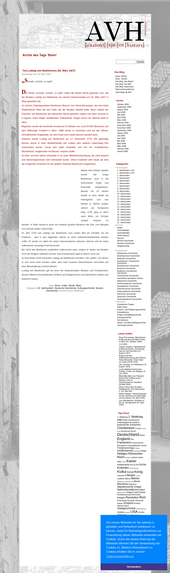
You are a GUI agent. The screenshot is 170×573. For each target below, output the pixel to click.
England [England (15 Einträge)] (123, 439)
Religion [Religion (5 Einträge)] (121, 497)
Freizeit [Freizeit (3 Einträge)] (143, 446)
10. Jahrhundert (124, 194)
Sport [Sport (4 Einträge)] (126, 505)
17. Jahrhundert (124, 212)
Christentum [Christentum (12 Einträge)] (126, 428)
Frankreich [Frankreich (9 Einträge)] (124, 442)
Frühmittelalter (123, 230)
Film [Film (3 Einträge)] (132, 439)
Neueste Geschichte (125, 243)
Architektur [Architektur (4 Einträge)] (134, 422)
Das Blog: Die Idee (123, 84)
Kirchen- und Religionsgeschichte (131, 309)
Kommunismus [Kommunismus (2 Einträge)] (134, 468)
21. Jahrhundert (124, 222)
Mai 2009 (121, 115)
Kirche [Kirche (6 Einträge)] (142, 464)
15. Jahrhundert (124, 207)
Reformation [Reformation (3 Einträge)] (135, 495)
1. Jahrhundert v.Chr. (126, 173)
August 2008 (122, 133)
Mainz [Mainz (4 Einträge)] (127, 478)
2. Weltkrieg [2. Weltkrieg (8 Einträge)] (135, 416)
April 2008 (121, 143)
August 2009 (122, 110)
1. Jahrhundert (123, 175)
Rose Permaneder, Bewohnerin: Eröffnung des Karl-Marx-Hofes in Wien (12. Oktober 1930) (132, 339)
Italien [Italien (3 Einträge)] (119, 462)
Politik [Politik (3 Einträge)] (135, 492)
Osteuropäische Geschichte (129, 291)
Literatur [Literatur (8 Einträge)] (130, 475)
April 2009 (121, 117)
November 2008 (124, 128)
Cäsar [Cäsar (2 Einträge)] (144, 428)
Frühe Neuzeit (123, 235)
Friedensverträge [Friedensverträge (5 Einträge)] (125, 448)
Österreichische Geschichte (129, 289)
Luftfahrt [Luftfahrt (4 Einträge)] (121, 478)
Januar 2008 (122, 151)
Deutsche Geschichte (65, 288)
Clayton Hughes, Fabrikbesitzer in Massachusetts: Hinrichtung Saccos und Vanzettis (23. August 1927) (132, 350)
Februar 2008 (123, 149)
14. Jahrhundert (124, 204)
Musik (72, 285)
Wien (78, 285)
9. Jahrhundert (123, 191)
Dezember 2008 (124, 125)
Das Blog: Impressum (124, 87)
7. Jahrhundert (123, 186)
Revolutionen (122, 320)
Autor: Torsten (121, 79)
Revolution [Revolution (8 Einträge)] (132, 497)
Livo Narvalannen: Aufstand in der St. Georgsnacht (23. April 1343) (131, 402)
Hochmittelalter (123, 233)
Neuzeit (120, 238)
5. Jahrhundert (123, 183)
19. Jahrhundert (45, 288)
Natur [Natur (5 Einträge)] (142, 489)
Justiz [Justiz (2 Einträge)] (124, 462)
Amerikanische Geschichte (128, 256)
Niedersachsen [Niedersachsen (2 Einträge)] (121, 492)
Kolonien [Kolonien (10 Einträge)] (123, 467)
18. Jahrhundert (124, 215)
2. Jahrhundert (123, 178)
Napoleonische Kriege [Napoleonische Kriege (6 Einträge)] (129, 486)
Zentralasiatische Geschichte (129, 299)
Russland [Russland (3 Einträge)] (131, 501)
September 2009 (124, 107)
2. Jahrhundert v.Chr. (126, 170)
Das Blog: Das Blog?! (124, 81)
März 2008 (121, 146)
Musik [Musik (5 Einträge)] (137, 481)
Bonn (57, 285)
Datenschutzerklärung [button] (120, 556)
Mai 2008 (121, 141)
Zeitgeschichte (123, 246)
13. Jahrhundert (124, 202)
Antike (120, 228)
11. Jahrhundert (124, 196)
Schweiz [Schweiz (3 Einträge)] (137, 503)
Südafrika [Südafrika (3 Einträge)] (121, 512)
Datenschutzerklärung (124, 89)
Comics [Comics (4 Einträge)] (138, 428)
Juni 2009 (121, 112)
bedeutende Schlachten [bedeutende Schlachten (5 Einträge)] (129, 424)
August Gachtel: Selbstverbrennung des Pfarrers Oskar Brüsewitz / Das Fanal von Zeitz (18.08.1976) (132, 359)
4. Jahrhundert (123, 181)
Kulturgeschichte (86, 288)
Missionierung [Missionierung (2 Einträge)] (129, 481)
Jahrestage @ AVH (123, 92)
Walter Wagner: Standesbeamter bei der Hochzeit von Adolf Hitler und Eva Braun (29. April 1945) (133, 396)
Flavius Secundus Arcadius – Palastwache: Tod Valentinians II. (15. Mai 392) (132, 389)
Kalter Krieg (122, 307)
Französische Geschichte (128, 276)
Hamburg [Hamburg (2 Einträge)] (137, 451)
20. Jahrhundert (124, 220)
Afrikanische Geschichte (127, 253)
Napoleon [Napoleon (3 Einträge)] (133, 484)
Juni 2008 (121, 138)
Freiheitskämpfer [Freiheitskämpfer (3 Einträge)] (133, 446)
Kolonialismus (123, 312)
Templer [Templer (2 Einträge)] (127, 512)
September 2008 (124, 130)
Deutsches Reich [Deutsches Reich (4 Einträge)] (128, 431)
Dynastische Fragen (125, 304)
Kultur (65, 285)
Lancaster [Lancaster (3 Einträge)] (121, 475)
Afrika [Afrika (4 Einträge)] (125, 420)
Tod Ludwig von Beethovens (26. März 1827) (49, 70)
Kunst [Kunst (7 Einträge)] (130, 471)
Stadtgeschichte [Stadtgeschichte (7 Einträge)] (126, 508)
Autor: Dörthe (121, 76)
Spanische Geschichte (126, 296)
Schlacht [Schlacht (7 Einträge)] (128, 503)
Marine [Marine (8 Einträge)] (135, 478)
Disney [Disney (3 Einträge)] (142, 435)
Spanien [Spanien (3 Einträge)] (120, 506)
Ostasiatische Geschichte (128, 286)
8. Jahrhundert (123, 188)
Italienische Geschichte (127, 281)
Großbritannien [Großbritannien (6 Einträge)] (125, 450)
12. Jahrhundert (124, 199)
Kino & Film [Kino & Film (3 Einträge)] (134, 465)
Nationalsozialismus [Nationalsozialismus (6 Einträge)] (128, 489)
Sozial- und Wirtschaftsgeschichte (131, 323)
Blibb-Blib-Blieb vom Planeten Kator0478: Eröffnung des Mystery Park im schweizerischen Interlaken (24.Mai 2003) (131, 380)
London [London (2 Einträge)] (138, 475)
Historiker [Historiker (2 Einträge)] (128, 457)
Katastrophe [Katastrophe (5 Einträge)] (123, 464)
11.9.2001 (123, 344)
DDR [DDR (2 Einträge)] (118, 431)
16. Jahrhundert (124, 209)
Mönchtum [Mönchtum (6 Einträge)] (123, 484)
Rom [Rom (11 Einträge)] (142, 497)
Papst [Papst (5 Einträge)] (130, 492)
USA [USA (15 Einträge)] (134, 512)
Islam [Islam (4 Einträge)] (140, 457)
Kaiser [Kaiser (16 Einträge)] (131, 461)
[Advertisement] (51, 197)
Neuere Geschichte (125, 241)
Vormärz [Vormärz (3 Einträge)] (141, 512)
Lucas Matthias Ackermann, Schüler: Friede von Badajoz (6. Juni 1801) (132, 371)
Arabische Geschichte (126, 258)
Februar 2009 (123, 123)
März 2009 (121, 120)
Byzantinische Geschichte (128, 266)
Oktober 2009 (123, 104)
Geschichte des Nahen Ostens (130, 278)
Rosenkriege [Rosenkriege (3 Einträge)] (122, 501)
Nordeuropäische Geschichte (129, 283)
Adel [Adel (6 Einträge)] (119, 419)
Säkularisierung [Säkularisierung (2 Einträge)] (141, 509)
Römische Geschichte (126, 294)
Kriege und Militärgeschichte (129, 315)
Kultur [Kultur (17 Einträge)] (122, 472)
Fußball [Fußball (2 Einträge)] (137, 448)
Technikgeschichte (125, 325)
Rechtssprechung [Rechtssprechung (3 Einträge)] (124, 495)
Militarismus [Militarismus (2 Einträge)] (121, 481)
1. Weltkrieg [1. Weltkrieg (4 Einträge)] (122, 417)
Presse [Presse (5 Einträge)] (141, 492)
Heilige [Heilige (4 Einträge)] (143, 451)
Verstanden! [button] (134, 566)
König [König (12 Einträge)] (138, 472)
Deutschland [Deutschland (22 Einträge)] (128, 434)
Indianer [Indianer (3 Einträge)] (134, 457)
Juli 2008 (121, 136)
